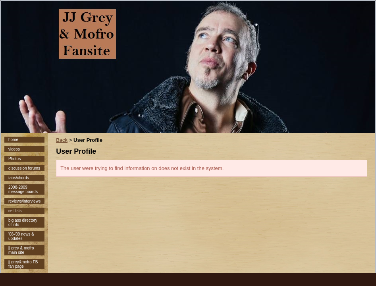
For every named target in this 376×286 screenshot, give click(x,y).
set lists (14, 211)
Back (61, 140)
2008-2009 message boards (23, 189)
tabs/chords (18, 178)
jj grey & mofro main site (21, 250)
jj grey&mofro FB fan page (23, 264)
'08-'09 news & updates (21, 236)
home (13, 139)
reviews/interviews (24, 201)
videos (14, 149)
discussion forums (24, 168)
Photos (14, 159)
